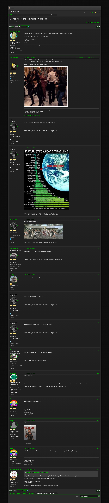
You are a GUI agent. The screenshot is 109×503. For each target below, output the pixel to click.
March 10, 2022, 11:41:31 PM (29, 294)
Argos (12, 274)
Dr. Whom (13, 373)
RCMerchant (14, 57)
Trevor (12, 350)
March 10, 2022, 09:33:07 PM (29, 31)
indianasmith (14, 249)
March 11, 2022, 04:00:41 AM (29, 448)
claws (12, 420)
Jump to (77, 496)
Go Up (10, 490)
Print (98, 26)
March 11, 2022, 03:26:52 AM (29, 420)
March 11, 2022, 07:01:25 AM (29, 469)
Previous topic (89, 22)
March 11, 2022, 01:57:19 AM (29, 373)
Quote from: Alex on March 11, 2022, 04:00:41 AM (37, 472)
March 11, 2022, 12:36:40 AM (29, 349)
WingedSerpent (15, 31)
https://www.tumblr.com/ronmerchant (32, 115)
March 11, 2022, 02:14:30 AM (29, 399)
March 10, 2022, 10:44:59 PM (29, 219)
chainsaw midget (15, 469)
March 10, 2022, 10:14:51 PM (29, 57)
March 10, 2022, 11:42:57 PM (29, 321)
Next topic (97, 22)
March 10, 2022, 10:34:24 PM (29, 119)
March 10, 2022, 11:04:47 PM (29, 274)
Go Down (11, 26)
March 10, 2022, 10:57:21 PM (29, 248)
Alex (11, 399)
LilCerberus (13, 120)
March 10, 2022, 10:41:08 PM (29, 147)
